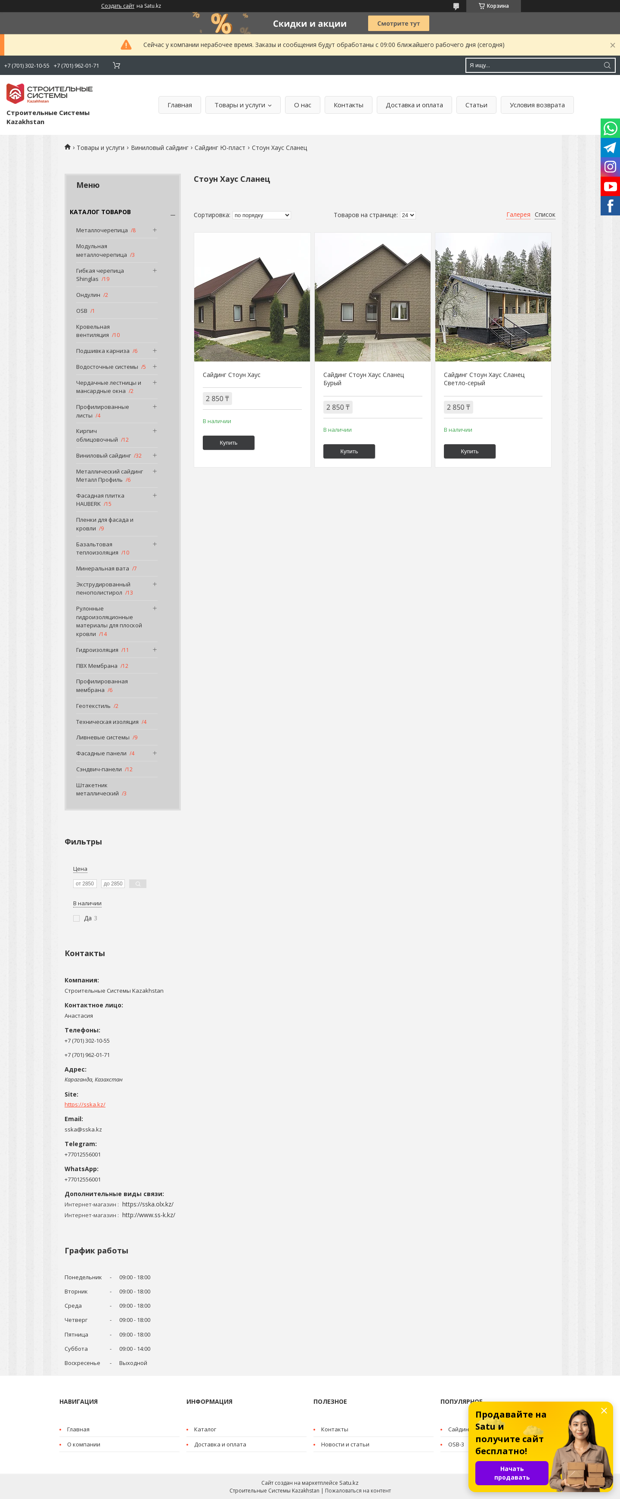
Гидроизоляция (97, 650)
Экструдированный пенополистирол (103, 588)
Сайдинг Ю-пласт (220, 147)
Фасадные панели (101, 753)
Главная (179, 104)
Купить (229, 442)
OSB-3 (456, 1444)
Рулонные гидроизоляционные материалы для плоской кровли (109, 621)
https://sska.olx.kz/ (148, 1204)
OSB (81, 311)
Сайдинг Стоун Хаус (231, 375)
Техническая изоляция (107, 722)
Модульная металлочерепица (101, 250)
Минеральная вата (102, 568)
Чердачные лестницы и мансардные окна (108, 387)
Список (545, 214)
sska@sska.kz (83, 1129)
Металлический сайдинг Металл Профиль (109, 475)
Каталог (205, 1429)
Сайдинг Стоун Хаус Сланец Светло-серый (484, 379)
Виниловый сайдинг (160, 147)
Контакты (348, 104)
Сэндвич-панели (99, 769)
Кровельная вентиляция (93, 331)
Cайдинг (459, 1429)
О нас (302, 104)
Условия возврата (537, 104)
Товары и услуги (239, 104)
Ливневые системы (103, 737)
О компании (83, 1444)
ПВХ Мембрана (97, 666)
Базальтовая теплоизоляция (97, 548)
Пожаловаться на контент (358, 1490)
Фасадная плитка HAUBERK (100, 500)
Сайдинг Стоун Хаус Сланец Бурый (363, 379)
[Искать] (607, 65)
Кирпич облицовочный (97, 435)
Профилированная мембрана (102, 685)
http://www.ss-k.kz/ (148, 1215)
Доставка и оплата (414, 104)
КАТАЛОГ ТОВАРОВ (100, 212)
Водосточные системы (107, 367)
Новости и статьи (345, 1444)
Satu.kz (349, 1483)
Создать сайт (117, 6)
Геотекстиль (93, 706)
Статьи (476, 104)
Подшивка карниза (103, 351)
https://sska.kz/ (85, 1104)
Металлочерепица (102, 230)
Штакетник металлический (97, 789)
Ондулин (88, 295)
